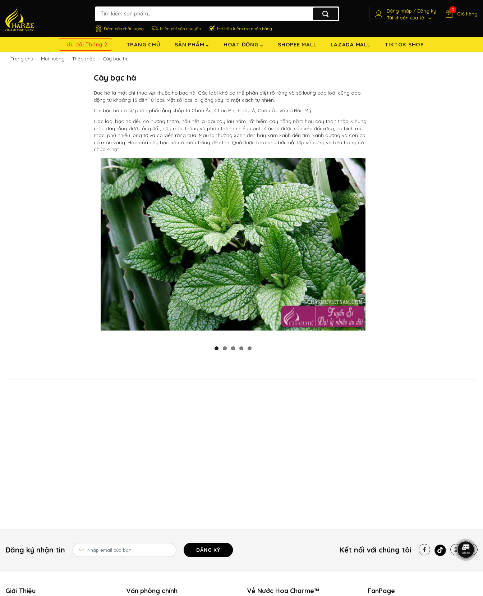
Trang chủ (143, 44)
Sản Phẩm (192, 44)
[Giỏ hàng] (460, 13)
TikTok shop (404, 44)
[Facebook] (424, 549)
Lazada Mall (350, 44)
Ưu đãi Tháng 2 (86, 44)
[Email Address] (124, 550)
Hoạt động (243, 44)
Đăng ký (208, 550)
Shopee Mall (297, 44)
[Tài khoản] (404, 14)
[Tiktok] (440, 550)
